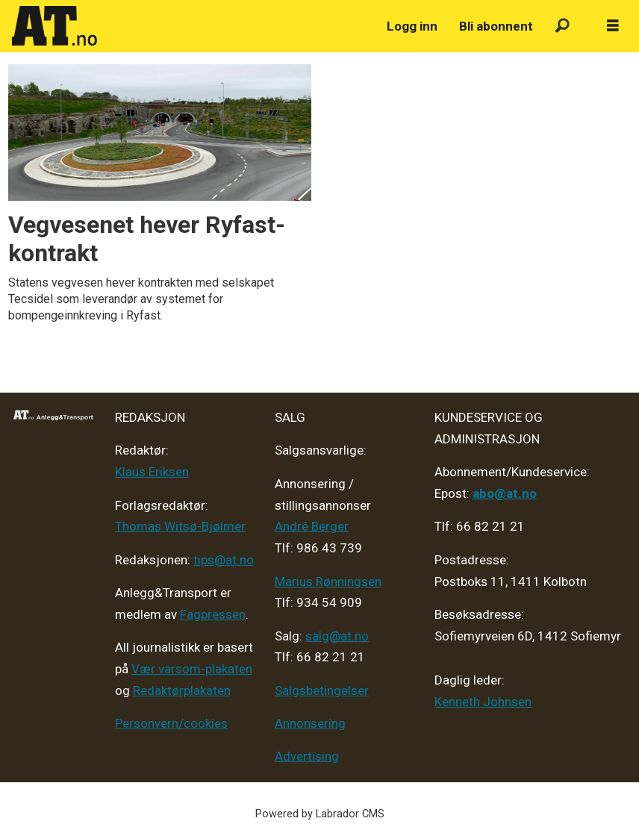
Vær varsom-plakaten (191, 668)
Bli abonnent (496, 26)
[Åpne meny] (612, 26)
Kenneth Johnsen (483, 701)
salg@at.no (337, 635)
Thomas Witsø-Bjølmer (180, 526)
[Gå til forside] (54, 26)
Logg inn (412, 26)
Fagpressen (213, 614)
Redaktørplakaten (182, 690)
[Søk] (562, 26)
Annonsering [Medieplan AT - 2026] (310, 723)
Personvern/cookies (171, 723)
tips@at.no (223, 559)
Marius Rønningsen (328, 581)
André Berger (312, 526)
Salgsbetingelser (322, 690)
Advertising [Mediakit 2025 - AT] (307, 756)
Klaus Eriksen (152, 471)
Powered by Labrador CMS (319, 814)
